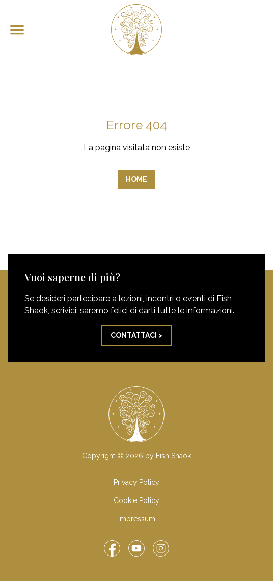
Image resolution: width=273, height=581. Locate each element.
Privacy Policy (136, 482)
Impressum (136, 519)
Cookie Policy (136, 500)
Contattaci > (136, 335)
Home (136, 179)
